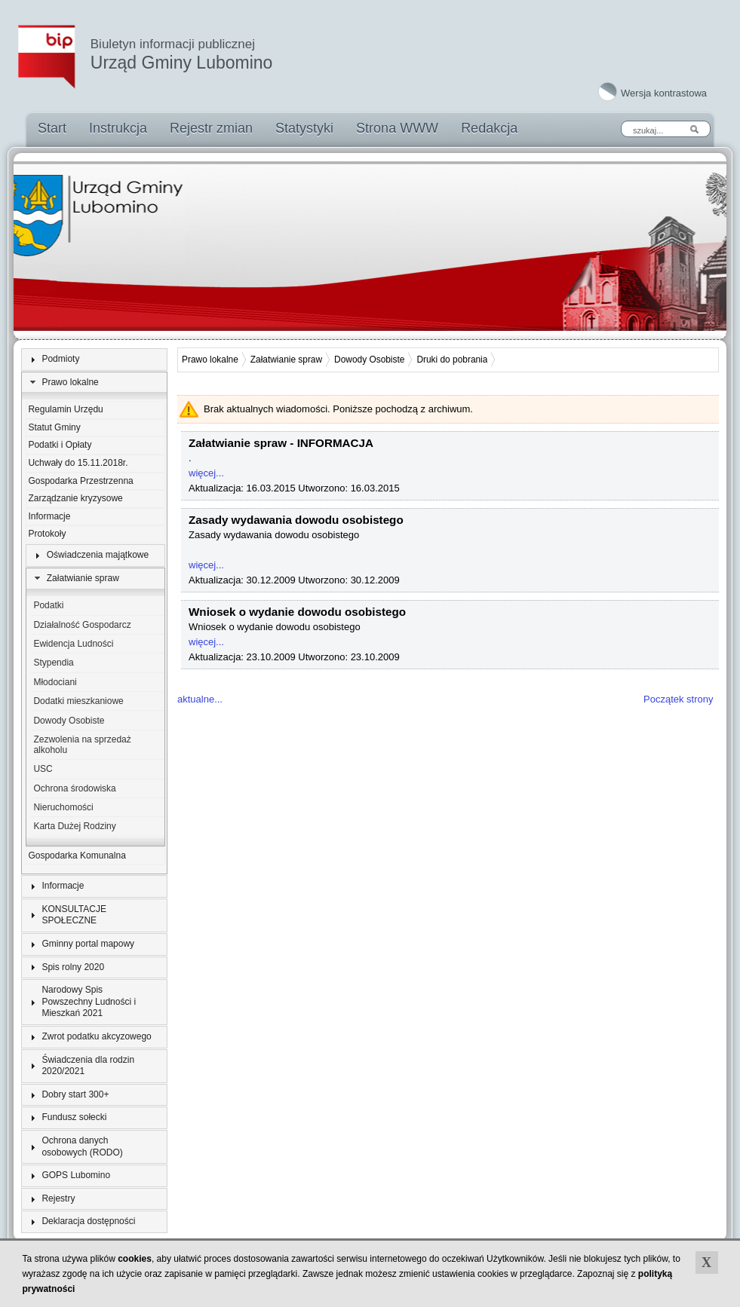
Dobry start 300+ (75, 1094)
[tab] (94, 359)
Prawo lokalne (69, 382)
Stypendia (53, 662)
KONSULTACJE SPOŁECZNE (73, 915)
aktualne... (200, 699)
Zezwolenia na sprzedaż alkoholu (81, 744)
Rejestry (58, 1198)
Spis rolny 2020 (72, 967)
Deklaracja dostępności (88, 1221)
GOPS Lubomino (75, 1175)
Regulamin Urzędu (65, 409)
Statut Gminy (54, 427)
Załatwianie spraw (83, 578)
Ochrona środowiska (74, 788)
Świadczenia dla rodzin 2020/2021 (87, 1065)
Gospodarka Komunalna (76, 855)
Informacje (49, 516)
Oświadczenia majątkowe (98, 554)
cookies (135, 1258)
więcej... (206, 473)
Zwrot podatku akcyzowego (96, 1036)
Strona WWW (397, 128)
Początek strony (678, 699)
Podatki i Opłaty (59, 444)
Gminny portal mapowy (87, 943)
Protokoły (47, 533)
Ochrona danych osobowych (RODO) (81, 1146)
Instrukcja (118, 128)
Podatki (48, 605)
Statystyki (304, 128)
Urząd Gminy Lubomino (182, 54)
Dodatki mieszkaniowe (78, 701)
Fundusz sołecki (73, 1117)
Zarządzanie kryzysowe (75, 498)
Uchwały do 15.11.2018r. (77, 463)
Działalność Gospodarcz (81, 625)
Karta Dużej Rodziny (74, 826)
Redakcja (489, 128)
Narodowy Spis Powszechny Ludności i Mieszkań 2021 (88, 1001)
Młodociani (54, 682)
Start (52, 128)
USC (42, 769)
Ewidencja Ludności (73, 643)
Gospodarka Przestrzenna (80, 481)
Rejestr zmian (211, 128)
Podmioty (60, 359)
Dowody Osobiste (68, 720)
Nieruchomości (63, 807)
